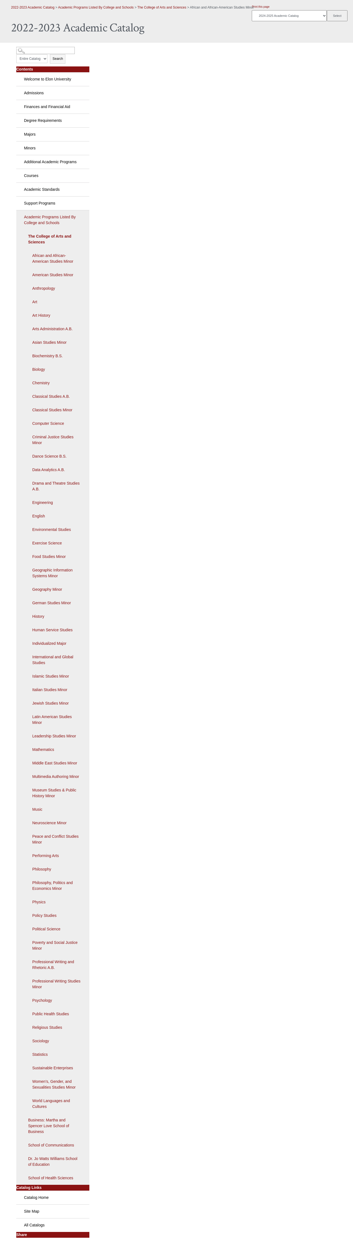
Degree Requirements (43, 120)
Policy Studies (44, 915)
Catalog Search (26, 48)
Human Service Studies (52, 630)
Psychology (42, 1000)
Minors (30, 148)
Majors (30, 134)
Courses (31, 175)
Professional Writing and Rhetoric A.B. (53, 965)
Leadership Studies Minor (54, 736)
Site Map (31, 1211)
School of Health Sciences (50, 1178)
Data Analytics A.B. (48, 470)
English (38, 516)
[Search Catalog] (45, 50)
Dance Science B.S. (49, 456)
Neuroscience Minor (49, 823)
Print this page (260, 6)
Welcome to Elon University (47, 79)
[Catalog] (289, 15)
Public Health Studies (50, 1014)
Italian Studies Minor (49, 690)
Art (34, 302)
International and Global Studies (52, 660)
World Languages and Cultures (51, 1104)
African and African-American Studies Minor (52, 258)
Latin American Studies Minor (52, 720)
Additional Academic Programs (50, 162)
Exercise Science (47, 543)
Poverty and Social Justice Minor (54, 945)
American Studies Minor (52, 275)
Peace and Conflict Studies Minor (55, 839)
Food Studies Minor (49, 556)
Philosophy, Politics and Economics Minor (52, 885)
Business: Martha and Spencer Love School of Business (48, 1126)
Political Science (46, 929)
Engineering (42, 502)
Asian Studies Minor (49, 342)
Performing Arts (45, 855)
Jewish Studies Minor (50, 703)
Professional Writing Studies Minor (56, 984)
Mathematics (43, 749)
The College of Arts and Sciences (161, 7)
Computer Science (48, 423)
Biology (38, 369)
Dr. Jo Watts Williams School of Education (52, 1161)
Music (37, 809)
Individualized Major (49, 643)
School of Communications (51, 1145)
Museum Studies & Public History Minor (54, 793)
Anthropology (43, 288)
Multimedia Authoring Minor (55, 776)
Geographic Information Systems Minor (52, 573)
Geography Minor (47, 589)
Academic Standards (42, 189)
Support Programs (39, 203)
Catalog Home (36, 1197)
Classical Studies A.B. (51, 396)
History (38, 616)
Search (57, 59)
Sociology (40, 1041)
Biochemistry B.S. (47, 356)
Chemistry (41, 383)
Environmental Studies (51, 529)
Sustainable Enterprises (52, 1068)
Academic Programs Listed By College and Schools (95, 7)
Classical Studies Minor (52, 410)
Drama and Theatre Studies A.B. (56, 486)
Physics (39, 902)
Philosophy (41, 869)
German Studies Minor (51, 603)
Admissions (34, 93)
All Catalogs (34, 1225)
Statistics (40, 1054)
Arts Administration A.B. (52, 329)
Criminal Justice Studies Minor (52, 440)
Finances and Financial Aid (47, 106)
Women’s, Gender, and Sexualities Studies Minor (54, 1084)
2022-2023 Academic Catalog (32, 7)
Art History (41, 315)
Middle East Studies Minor (54, 763)
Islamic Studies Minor (50, 676)
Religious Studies (47, 1027)
